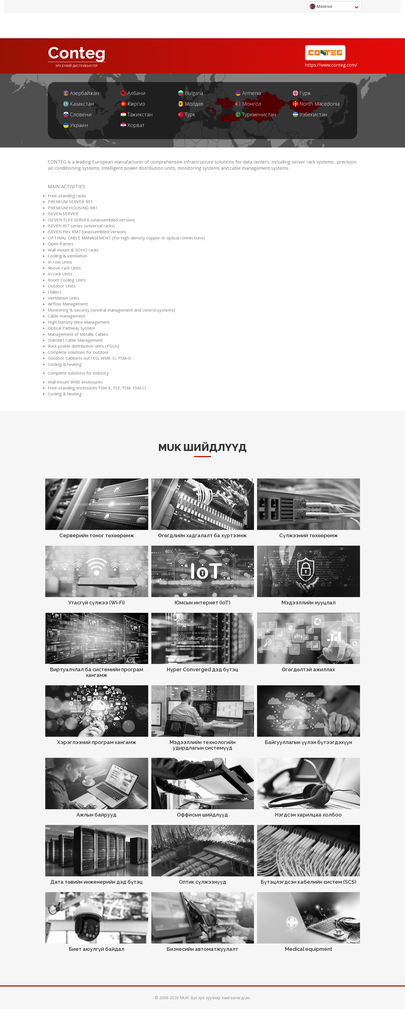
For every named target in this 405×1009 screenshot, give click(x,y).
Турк (186, 114)
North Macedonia (316, 103)
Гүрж (302, 93)
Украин (75, 125)
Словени (77, 114)
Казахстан (78, 103)
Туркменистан (255, 114)
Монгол (248, 103)
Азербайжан (81, 93)
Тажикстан (137, 114)
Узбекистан (310, 114)
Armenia (248, 93)
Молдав (190, 103)
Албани (133, 93)
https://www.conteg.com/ (331, 65)
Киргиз (133, 103)
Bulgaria (190, 93)
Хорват (133, 125)
